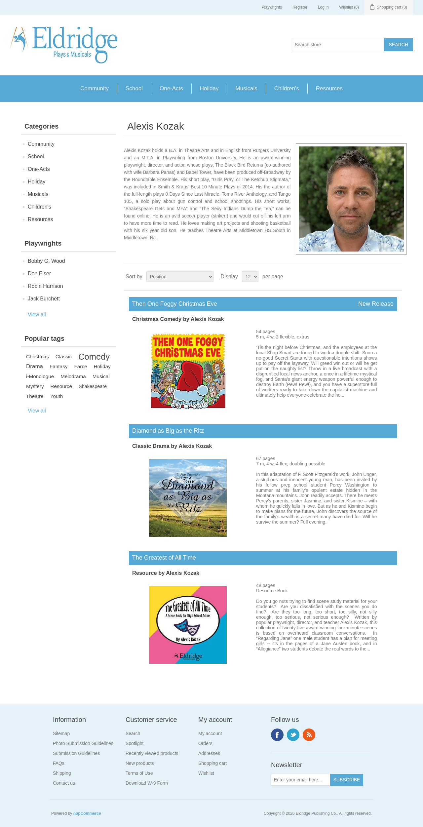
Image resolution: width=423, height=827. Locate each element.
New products (140, 763)
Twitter (293, 735)
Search (133, 733)
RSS (309, 735)
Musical (101, 376)
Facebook (277, 735)
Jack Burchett (44, 298)
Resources (329, 88)
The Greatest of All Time (162, 557)
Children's (286, 88)
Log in (323, 7)
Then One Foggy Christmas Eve (263, 304)
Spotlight (134, 743)
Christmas (37, 356)
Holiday (209, 88)
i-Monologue (40, 376)
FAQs (58, 763)
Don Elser (39, 273)
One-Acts (171, 88)
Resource (61, 386)
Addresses (209, 753)
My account (210, 733)
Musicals (246, 88)
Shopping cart (212, 763)
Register (299, 7)
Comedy (94, 356)
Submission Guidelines (76, 753)
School (134, 88)
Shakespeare (93, 386)
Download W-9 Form (147, 783)
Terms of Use (139, 773)
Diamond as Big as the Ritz (166, 430)
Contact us (64, 783)
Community (94, 88)
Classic (64, 356)
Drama (34, 366)
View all (37, 314)
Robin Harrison (45, 286)
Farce (80, 366)
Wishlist (206, 773)
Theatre (35, 396)
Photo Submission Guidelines (83, 743)
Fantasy (58, 366)
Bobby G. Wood (46, 261)
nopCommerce (87, 813)
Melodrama (73, 376)
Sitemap (61, 733)
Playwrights (272, 7)
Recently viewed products (152, 753)
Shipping (62, 773)
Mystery (35, 386)
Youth (56, 396)
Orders (205, 743)
